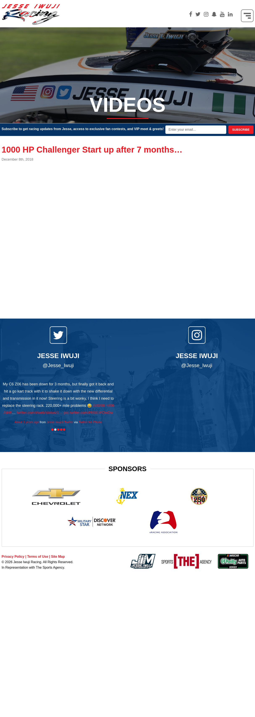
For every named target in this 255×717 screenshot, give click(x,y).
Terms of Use (37, 556)
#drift (7, 413)
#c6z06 (99, 405)
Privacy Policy (13, 556)
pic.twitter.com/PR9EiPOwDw (88, 413)
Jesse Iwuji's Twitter (60, 422)
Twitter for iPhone (90, 422)
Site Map (58, 556)
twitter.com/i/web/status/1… (40, 413)
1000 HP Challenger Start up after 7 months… (92, 149)
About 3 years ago (26, 422)
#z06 (110, 405)
